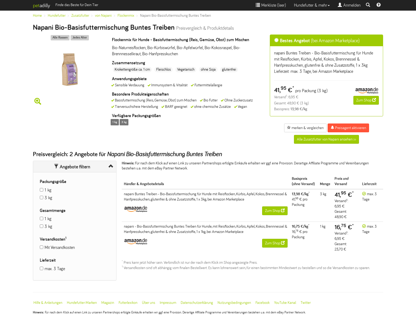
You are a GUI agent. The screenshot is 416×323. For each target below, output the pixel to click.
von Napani (103, 16)
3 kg (48, 198)
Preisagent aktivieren (348, 128)
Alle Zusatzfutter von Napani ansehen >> (326, 139)
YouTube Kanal (285, 303)
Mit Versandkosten (60, 247)
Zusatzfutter (80, 16)
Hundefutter (57, 16)
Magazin (107, 303)
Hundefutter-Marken (82, 303)
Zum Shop (366, 100)
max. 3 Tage (55, 268)
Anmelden (349, 5)
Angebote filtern (72, 166)
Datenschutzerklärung (197, 303)
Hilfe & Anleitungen (47, 303)
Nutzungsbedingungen (234, 303)
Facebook (262, 303)
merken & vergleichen (305, 128)
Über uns (148, 303)
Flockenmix (126, 16)
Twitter (306, 303)
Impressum (168, 303)
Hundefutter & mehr (312, 5)
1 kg (48, 190)
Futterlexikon (128, 303)
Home (37, 16)
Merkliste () (271, 5)
